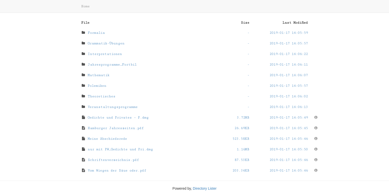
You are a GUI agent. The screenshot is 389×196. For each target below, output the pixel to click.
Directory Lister (205, 188)
